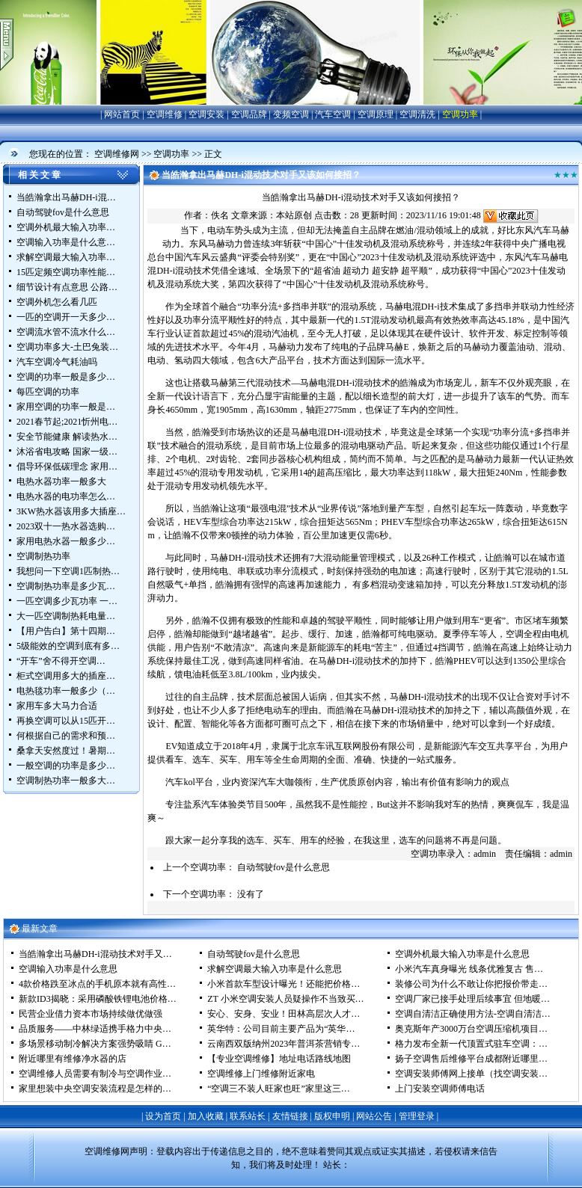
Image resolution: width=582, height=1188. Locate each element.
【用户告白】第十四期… (65, 631)
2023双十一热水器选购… (65, 526)
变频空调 (291, 114)
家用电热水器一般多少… (65, 541)
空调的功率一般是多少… (65, 377)
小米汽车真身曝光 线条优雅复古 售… (469, 969)
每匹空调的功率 (47, 392)
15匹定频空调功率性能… (65, 272)
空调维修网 (116, 154)
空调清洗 (417, 114)
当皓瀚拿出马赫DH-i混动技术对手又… (95, 954)
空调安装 (206, 114)
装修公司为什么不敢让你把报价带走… (471, 984)
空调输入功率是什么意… (65, 242)
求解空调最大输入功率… (65, 257)
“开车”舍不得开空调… (60, 661)
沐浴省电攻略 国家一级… (66, 451)
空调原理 (375, 114)
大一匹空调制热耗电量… (65, 616)
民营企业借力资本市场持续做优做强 (90, 1014)
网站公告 (374, 1116)
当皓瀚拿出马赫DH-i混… (66, 197)
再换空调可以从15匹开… (65, 720)
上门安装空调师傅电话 (440, 1088)
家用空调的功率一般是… (65, 406)
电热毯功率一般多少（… (65, 691)
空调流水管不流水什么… (65, 332)
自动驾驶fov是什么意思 (62, 212)
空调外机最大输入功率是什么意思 (462, 954)
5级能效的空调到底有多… (68, 646)
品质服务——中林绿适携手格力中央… (95, 1029)
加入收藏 (206, 1116)
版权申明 (332, 1116)
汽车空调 (333, 114)
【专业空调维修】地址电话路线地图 (279, 1058)
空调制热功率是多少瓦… (65, 586)
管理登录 (417, 1116)
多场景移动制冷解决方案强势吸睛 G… (95, 1043)
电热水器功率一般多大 (61, 481)
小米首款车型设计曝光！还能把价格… (283, 984)
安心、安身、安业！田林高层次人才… (283, 1014)
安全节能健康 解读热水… (66, 436)
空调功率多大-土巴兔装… (67, 347)
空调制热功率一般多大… (65, 780)
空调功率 (460, 114)
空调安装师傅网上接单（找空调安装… (471, 1073)
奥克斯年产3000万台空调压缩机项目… (471, 1029)
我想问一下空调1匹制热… (68, 571)
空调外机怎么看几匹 (56, 302)
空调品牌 (249, 114)
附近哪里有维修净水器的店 (72, 1058)
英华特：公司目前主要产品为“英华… (281, 1029)
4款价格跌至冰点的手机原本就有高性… (97, 984)
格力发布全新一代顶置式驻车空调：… (471, 1043)
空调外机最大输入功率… (65, 227)
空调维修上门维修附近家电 (261, 1073)
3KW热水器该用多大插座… (71, 511)
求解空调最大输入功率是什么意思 (274, 969)
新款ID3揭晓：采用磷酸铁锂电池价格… (98, 999)
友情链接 (290, 1116)
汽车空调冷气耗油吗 (56, 362)
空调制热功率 (43, 556)
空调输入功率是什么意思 (68, 969)
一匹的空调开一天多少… (65, 317)
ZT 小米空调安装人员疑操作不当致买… (285, 999)
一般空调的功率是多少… (65, 765)
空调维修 (165, 114)
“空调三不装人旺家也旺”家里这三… (278, 1088)
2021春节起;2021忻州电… (66, 421)
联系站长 (248, 1116)
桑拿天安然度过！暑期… (65, 750)
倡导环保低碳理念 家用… (66, 466)
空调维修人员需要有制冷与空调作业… (95, 1073)
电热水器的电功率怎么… (65, 496)
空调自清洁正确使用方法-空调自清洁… (473, 1014)
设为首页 (163, 1116)
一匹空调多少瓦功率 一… (66, 601)
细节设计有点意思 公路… (66, 287)
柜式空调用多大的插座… (65, 676)
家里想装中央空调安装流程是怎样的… (95, 1088)
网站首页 (122, 114)
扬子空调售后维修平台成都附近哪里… (471, 1058)
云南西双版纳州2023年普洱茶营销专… (283, 1043)
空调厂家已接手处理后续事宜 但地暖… (472, 999)
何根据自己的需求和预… (65, 735)
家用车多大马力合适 (56, 706)
